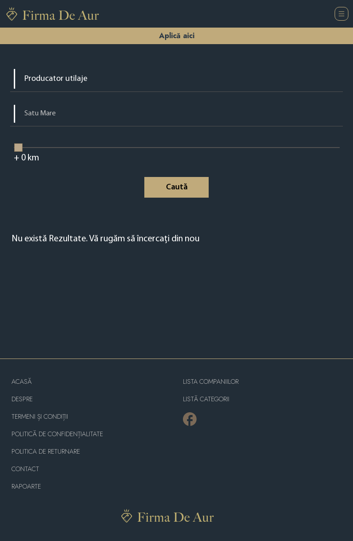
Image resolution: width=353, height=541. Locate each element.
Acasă (21, 381)
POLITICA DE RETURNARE (45, 451)
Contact (25, 469)
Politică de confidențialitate (57, 434)
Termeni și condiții (39, 416)
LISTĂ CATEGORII (206, 399)
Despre (22, 399)
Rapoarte (26, 486)
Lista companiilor (211, 381)
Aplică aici (176, 35)
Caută (177, 187)
